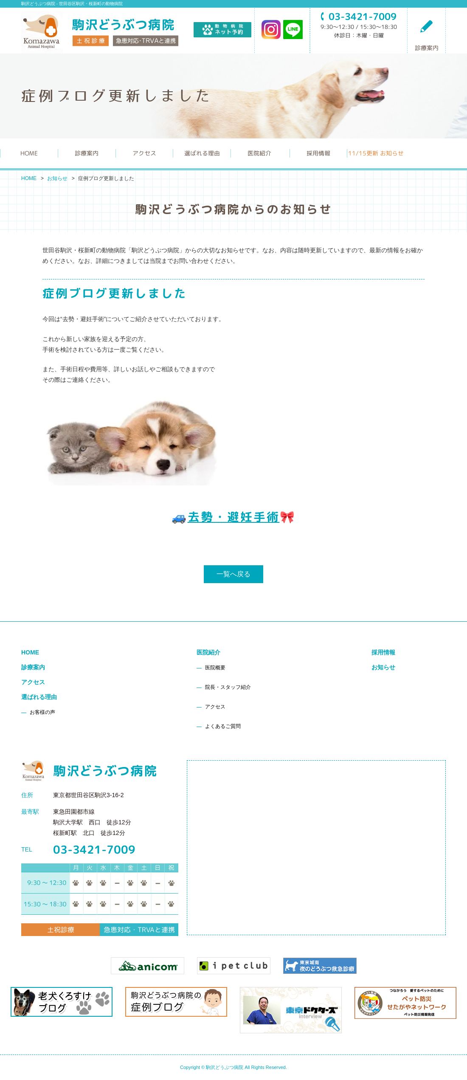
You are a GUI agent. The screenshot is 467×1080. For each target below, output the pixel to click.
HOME (29, 153)
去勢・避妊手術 (234, 516)
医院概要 (215, 668)
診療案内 (427, 35)
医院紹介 (208, 652)
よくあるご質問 (223, 726)
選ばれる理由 (39, 697)
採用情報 (318, 153)
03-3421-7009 (94, 849)
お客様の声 (42, 712)
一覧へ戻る (233, 574)
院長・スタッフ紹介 (228, 687)
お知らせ (57, 178)
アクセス (144, 153)
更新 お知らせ (376, 153)
